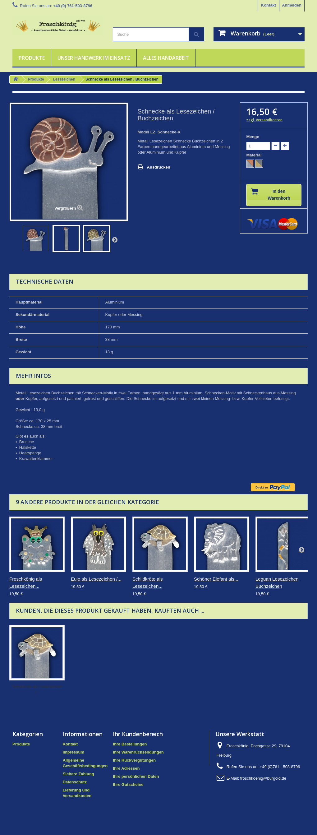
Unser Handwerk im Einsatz (93, 57)
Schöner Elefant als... (216, 579)
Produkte (32, 57)
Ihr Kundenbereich (138, 734)
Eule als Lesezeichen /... (96, 579)
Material (254, 155)
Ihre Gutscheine (128, 784)
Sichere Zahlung (78, 774)
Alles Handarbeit (166, 57)
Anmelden (291, 5)
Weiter (115, 239)
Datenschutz (75, 782)
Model (143, 132)
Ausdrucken (158, 167)
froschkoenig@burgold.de (263, 778)
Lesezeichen (64, 79)
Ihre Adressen (126, 768)
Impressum (73, 752)
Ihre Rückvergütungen (134, 760)
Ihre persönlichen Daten (136, 776)
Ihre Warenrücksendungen (138, 752)
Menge (252, 136)
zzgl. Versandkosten (264, 120)
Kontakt (268, 5)
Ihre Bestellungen (130, 744)
